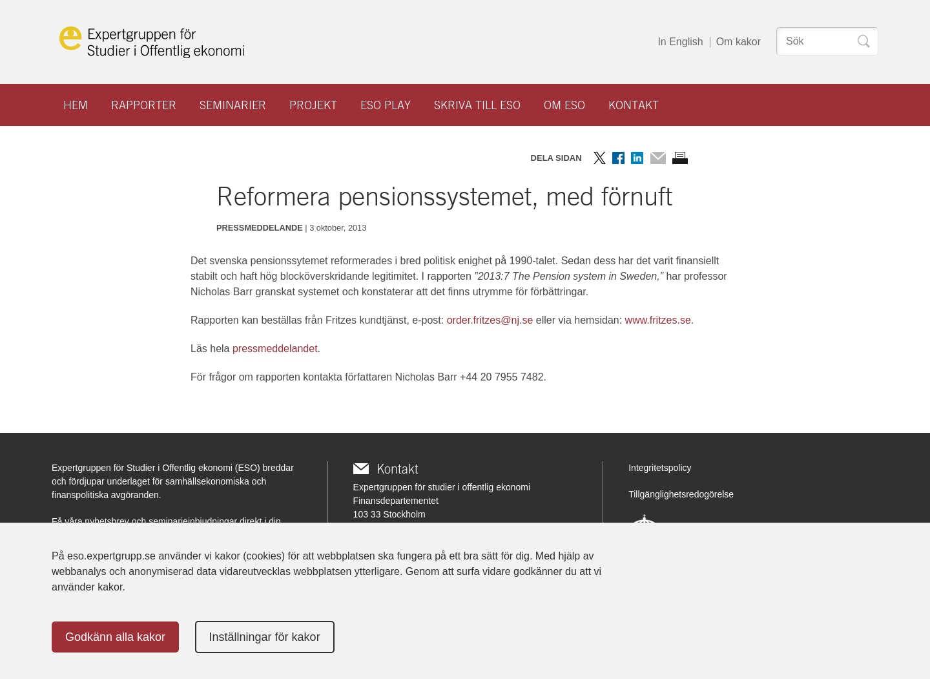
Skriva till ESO (477, 105)
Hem (75, 105)
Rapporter (143, 105)
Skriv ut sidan (680, 158)
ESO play (385, 105)
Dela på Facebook (618, 158)
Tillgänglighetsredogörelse (681, 494)
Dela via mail (658, 158)
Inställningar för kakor (264, 637)
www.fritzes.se (658, 320)
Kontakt (633, 105)
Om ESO (564, 105)
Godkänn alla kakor (115, 637)
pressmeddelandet (275, 348)
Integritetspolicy (659, 468)
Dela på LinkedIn (637, 158)
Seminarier (233, 105)
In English (680, 41)
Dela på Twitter (600, 158)
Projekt (313, 105)
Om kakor (738, 41)
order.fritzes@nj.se (490, 320)
